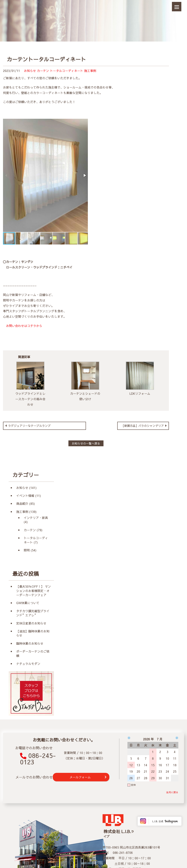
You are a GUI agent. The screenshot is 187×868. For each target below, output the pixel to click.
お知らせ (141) (26, 488)
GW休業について (27, 603)
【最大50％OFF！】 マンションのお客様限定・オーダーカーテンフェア (33, 590)
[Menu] (176, 6)
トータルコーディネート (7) (36, 540)
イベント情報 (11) (28, 495)
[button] (84, 175)
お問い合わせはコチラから (22, 326)
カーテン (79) (33, 530)
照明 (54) (30, 550)
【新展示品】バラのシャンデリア (143, 426)
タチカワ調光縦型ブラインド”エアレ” (32, 613)
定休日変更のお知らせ (31, 623)
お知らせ (30, 71)
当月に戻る (172, 792)
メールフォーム (80, 777)
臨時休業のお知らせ (29, 643)
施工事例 (90, 71)
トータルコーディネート (66, 71)
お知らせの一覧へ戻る (86, 443)
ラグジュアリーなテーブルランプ (29, 426)
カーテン (43, 71)
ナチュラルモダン (28, 663)
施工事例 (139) (26, 512)
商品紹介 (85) (25, 503)
